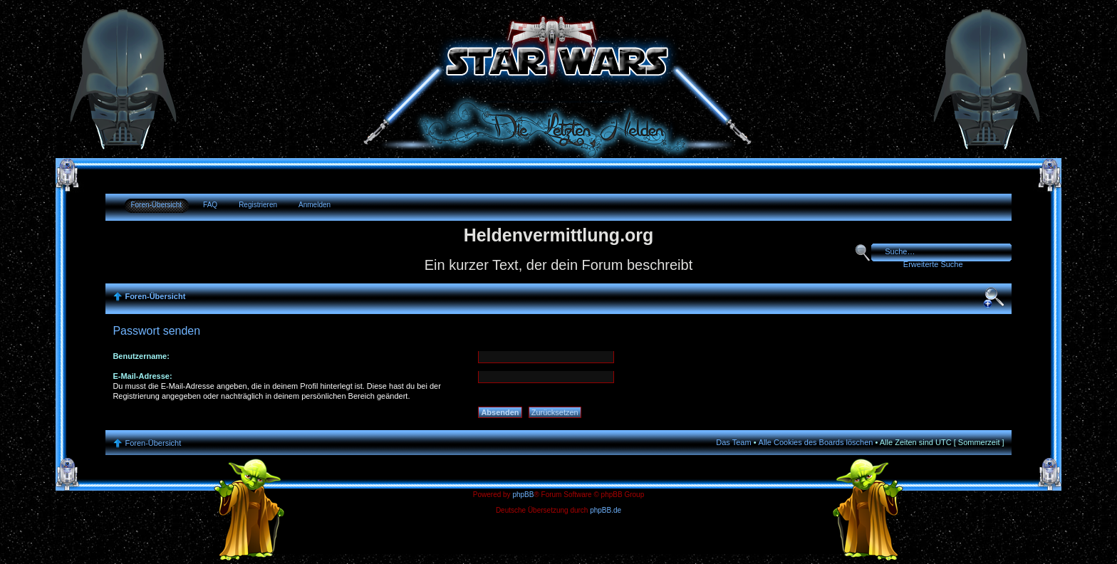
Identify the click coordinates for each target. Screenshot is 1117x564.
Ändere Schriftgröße (993, 297)
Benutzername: (141, 356)
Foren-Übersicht (156, 205)
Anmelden (314, 205)
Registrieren (258, 205)
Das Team (733, 442)
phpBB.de (605, 510)
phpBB (523, 494)
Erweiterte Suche (933, 264)
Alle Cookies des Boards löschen (816, 442)
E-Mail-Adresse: (142, 376)
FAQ (210, 205)
